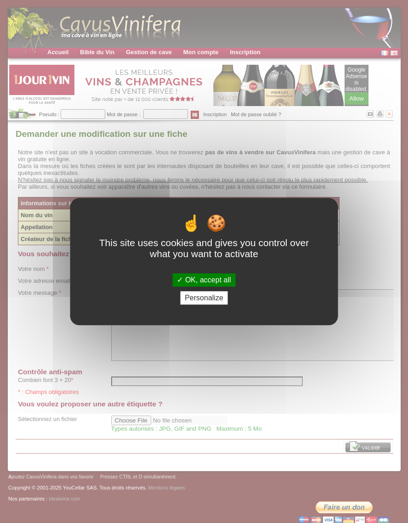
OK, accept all (204, 280)
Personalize (204, 298)
